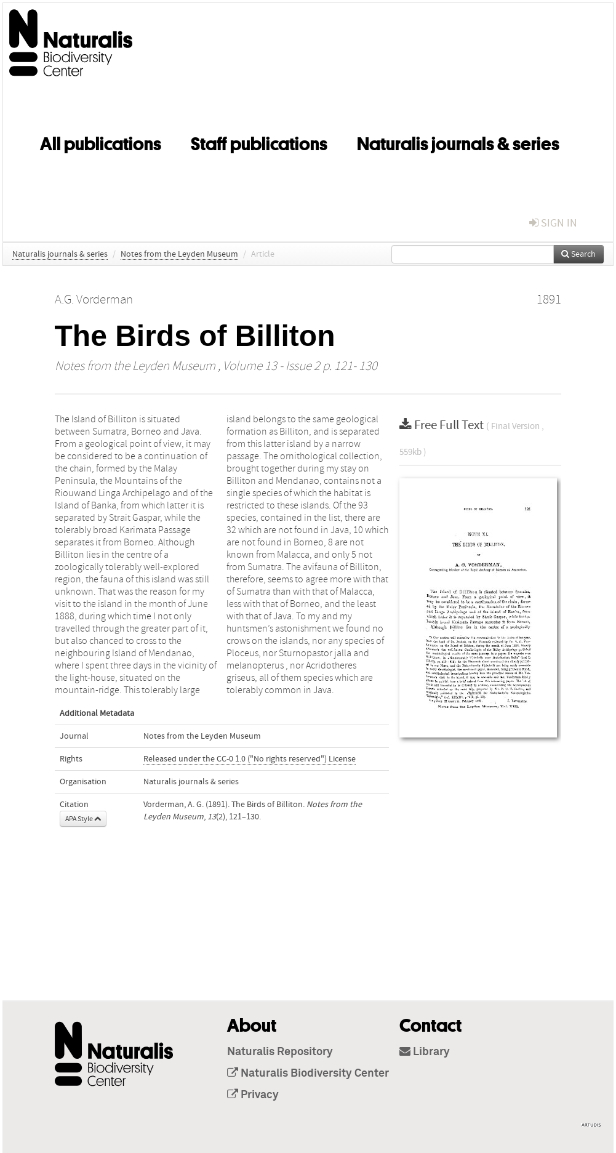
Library (424, 1052)
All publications (100, 141)
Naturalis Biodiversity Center (308, 1073)
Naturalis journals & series (458, 141)
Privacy (253, 1095)
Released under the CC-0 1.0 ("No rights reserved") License (249, 759)
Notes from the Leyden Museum (179, 254)
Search (578, 254)
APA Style (83, 818)
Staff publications (259, 141)
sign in (553, 223)
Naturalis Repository (280, 1052)
